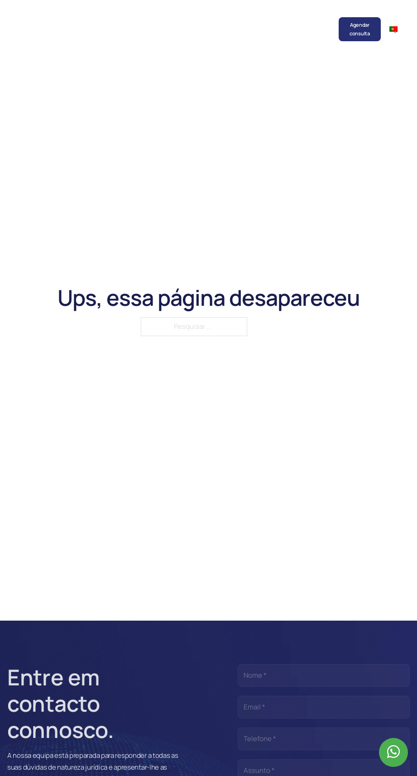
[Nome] (324, 675)
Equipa (138, 20)
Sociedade (111, 20)
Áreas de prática (161, 29)
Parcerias (248, 20)
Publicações (216, 20)
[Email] (324, 707)
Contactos (319, 20)
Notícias (185, 20)
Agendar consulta (360, 29)
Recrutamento (282, 20)
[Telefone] (324, 739)
